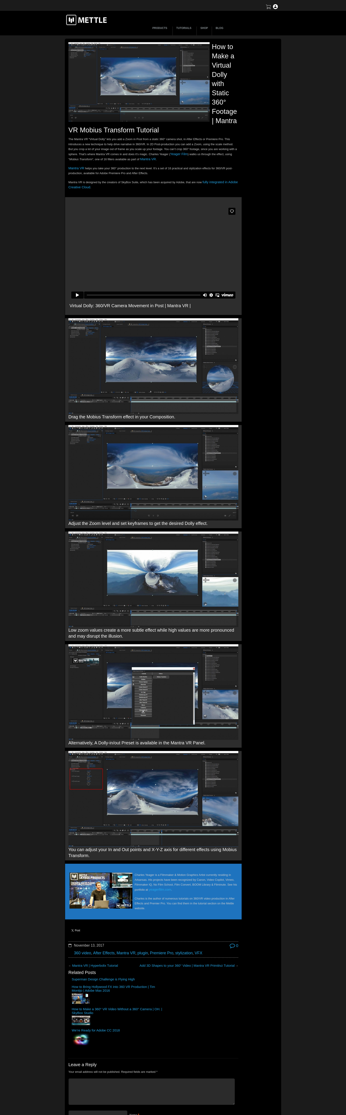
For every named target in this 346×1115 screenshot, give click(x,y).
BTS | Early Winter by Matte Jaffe (233, 97)
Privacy (237, 1094)
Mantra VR (120, 178)
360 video (81, 873)
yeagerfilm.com (147, 813)
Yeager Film (126, 173)
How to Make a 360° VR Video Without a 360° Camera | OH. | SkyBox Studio (153, 902)
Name (133, 993)
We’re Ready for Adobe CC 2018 (185, 899)
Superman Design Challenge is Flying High (84, 901)
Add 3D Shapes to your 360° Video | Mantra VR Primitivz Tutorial (161, 884)
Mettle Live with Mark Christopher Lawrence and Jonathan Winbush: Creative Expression (243, 129)
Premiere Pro (151, 873)
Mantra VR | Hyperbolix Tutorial (92, 884)
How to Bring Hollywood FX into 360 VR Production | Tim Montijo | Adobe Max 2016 (119, 904)
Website (135, 1019)
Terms (236, 1079)
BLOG (219, 28)
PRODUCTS (160, 28)
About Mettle (240, 1063)
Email (133, 1006)
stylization (170, 873)
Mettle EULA (240, 1086)
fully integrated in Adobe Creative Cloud (99, 206)
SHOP (204, 28)
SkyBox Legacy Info (245, 1102)
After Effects (99, 873)
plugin (134, 873)
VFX (183, 873)
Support (237, 1071)
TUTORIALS (184, 28)
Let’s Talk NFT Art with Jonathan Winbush (238, 78)
